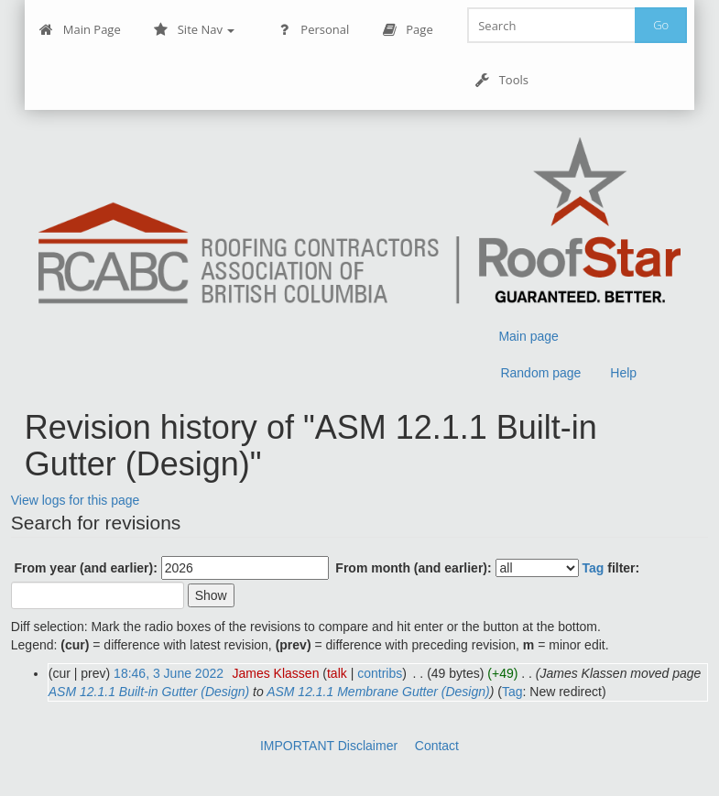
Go (661, 24)
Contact (437, 745)
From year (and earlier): (85, 568)
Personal (313, 30)
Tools (501, 80)
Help (623, 372)
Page (407, 30)
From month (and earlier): (413, 568)
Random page (540, 372)
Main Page (80, 30)
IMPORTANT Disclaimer (329, 745)
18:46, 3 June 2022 (168, 673)
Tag (593, 568)
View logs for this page (75, 500)
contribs (379, 673)
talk (337, 673)
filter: (610, 568)
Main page (528, 336)
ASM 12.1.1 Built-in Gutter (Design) (149, 691)
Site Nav (194, 30)
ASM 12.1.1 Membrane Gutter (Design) (378, 691)
